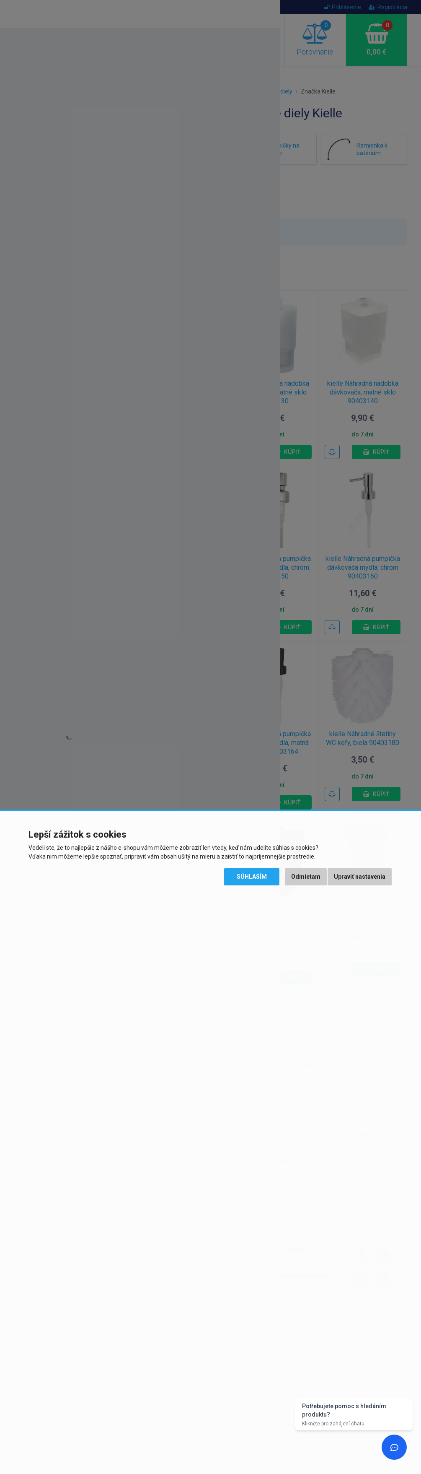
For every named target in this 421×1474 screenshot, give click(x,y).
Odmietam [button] (305, 876)
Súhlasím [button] (252, 876)
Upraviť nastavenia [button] (359, 876)
